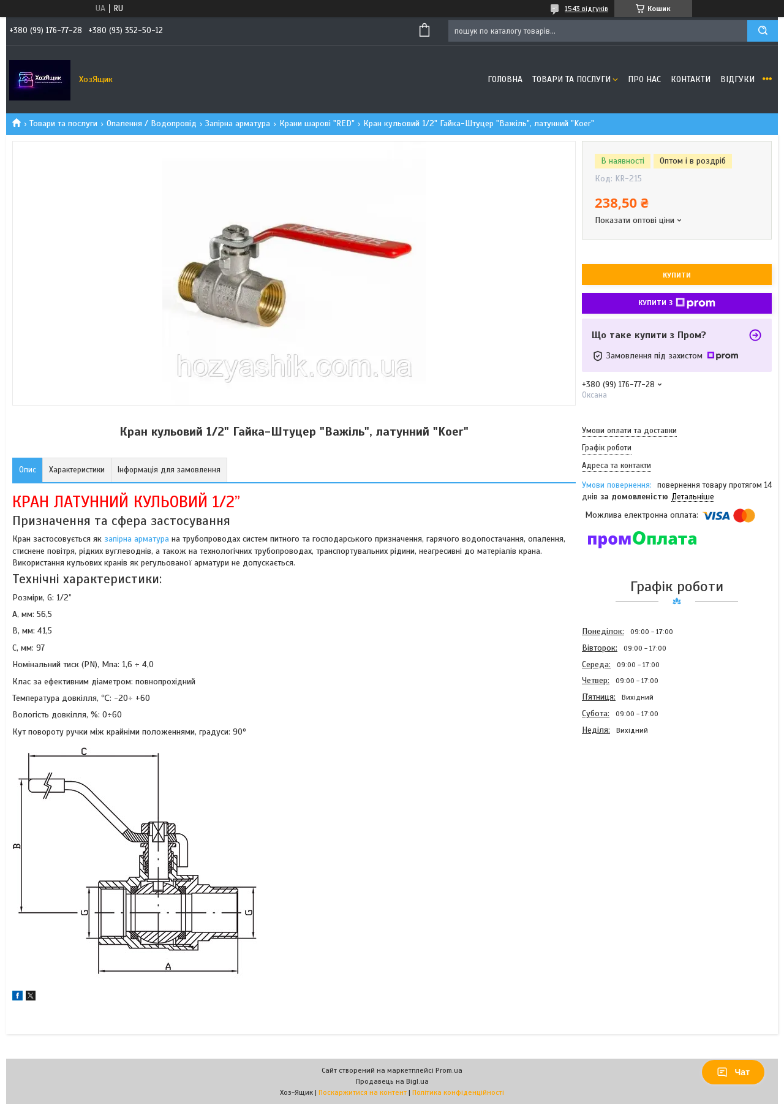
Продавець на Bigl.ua (392, 1081)
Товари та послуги (571, 79)
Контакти (690, 79)
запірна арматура (136, 539)
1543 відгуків (586, 8)
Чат (733, 1072)
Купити (677, 275)
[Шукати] (762, 31)
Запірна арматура (237, 123)
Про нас (644, 79)
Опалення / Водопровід (152, 123)
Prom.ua (448, 1070)
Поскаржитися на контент (362, 1092)
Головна (505, 79)
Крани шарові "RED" (317, 123)
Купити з (676, 303)
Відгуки (737, 79)
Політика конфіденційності (458, 1092)
